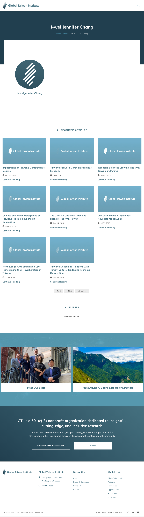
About (76, 478)
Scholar (66, 33)
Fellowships (112, 486)
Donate (76, 490)
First (69, 291)
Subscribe (112, 497)
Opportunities (113, 490)
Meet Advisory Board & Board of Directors (108, 387)
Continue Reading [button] (11, 180)
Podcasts (111, 482)
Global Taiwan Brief (115, 478)
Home (58, 33)
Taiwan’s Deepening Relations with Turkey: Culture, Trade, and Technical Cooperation (70, 269)
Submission (112, 493)
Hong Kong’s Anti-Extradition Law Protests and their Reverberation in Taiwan (22, 269)
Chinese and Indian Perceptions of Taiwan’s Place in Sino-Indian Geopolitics (21, 218)
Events (77, 486)
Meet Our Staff (36, 387)
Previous (82, 291)
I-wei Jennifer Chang (29, 93)
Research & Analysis (82, 482)
